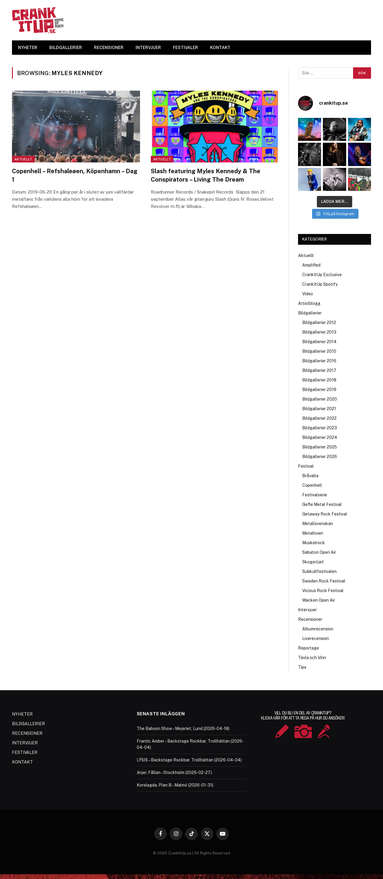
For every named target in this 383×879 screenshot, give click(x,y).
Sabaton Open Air (319, 552)
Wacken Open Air (318, 600)
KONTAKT (220, 47)
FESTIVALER (185, 47)
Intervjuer (307, 609)
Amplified (311, 265)
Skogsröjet (313, 561)
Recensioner (310, 619)
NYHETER (27, 47)
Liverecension (315, 638)
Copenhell (312, 485)
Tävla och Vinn (312, 657)
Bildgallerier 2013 (319, 332)
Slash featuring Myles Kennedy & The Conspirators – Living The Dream (205, 175)
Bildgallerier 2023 (319, 427)
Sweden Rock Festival (323, 581)
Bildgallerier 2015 (319, 351)
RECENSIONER (109, 47)
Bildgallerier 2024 (319, 437)
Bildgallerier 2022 (319, 418)
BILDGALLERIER (65, 47)
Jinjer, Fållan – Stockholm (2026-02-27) (174, 772)
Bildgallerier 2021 (319, 408)
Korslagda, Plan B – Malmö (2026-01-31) (175, 785)
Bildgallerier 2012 (319, 322)
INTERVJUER (148, 47)
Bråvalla (310, 475)
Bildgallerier (310, 313)
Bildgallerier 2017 (319, 370)
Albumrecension (317, 628)
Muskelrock (313, 542)
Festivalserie (314, 494)
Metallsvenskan (317, 523)
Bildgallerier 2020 (319, 399)
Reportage (308, 648)
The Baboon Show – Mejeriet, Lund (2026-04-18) (183, 728)
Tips (302, 667)
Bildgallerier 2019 (319, 389)
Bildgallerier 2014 (319, 341)
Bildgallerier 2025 (319, 447)
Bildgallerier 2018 (319, 380)
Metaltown (312, 533)
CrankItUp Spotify (320, 284)
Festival (306, 466)
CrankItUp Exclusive (322, 274)
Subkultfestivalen (319, 571)
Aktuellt (23, 159)
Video (307, 293)
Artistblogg (309, 303)
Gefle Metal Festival (322, 504)
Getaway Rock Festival (324, 514)
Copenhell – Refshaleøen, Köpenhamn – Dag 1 (74, 175)
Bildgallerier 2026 (319, 456)
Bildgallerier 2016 (319, 360)
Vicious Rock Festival (323, 590)
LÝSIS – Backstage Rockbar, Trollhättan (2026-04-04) (189, 760)
